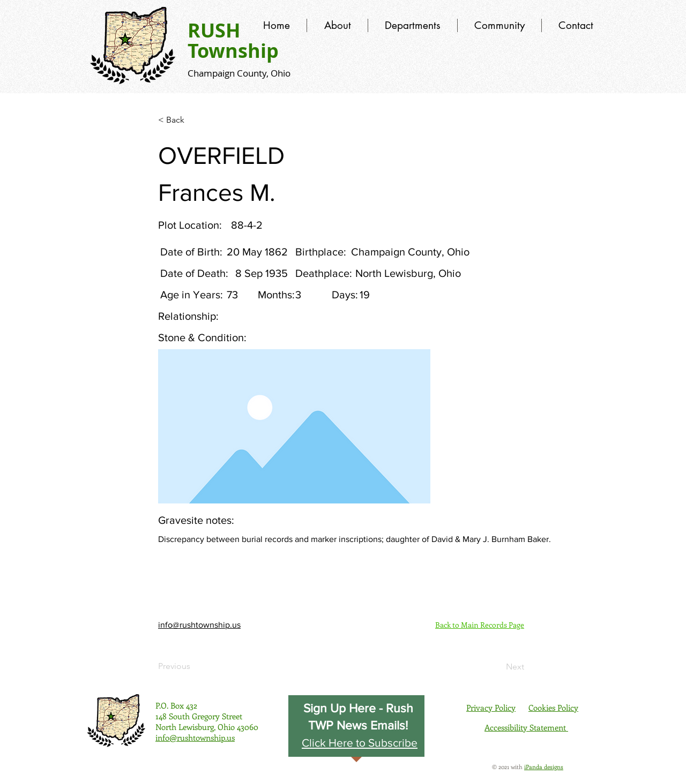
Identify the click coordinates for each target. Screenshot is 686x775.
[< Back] (193, 120)
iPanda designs (543, 767)
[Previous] (193, 666)
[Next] (497, 667)
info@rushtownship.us (199, 624)
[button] (359, 742)
